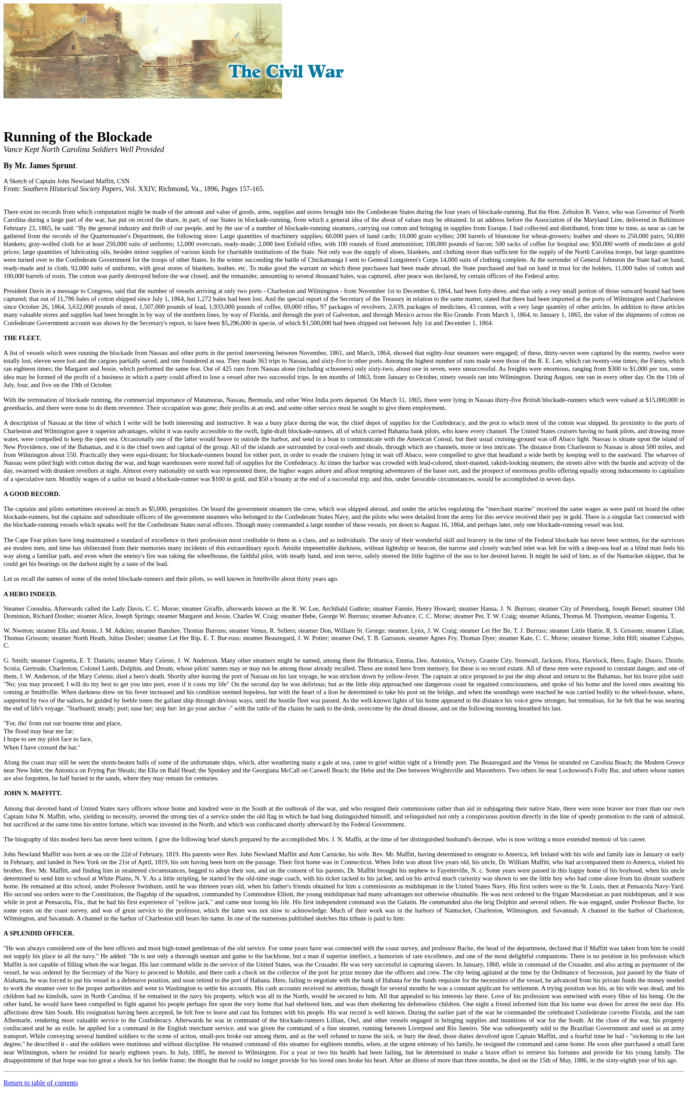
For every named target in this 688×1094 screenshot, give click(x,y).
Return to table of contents (41, 1083)
